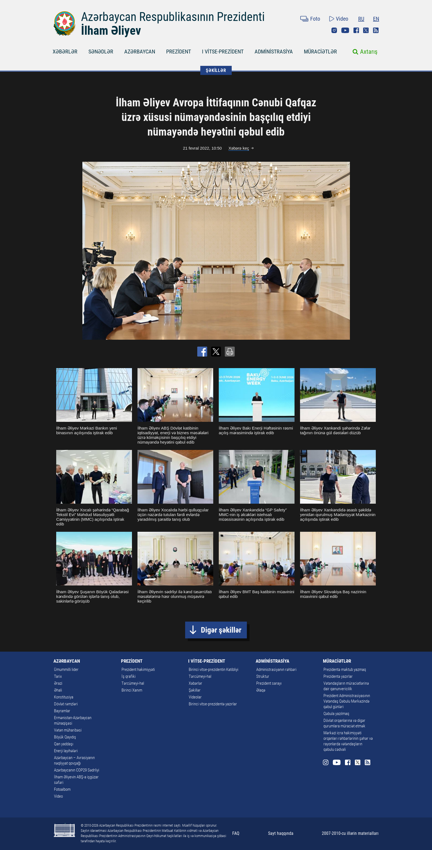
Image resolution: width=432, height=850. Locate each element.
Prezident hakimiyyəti (138, 669)
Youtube (345, 30)
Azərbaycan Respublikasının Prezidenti (173, 17)
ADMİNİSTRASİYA (274, 51)
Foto (315, 18)
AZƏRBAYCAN (139, 51)
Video (342, 18)
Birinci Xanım (131, 690)
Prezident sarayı (269, 683)
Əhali (58, 690)
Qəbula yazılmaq (336, 713)
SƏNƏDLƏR (100, 51)
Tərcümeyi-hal (132, 683)
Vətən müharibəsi (68, 730)
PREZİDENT (178, 51)
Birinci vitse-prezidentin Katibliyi (213, 669)
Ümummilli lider (66, 669)
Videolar (195, 697)
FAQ (235, 833)
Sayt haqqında (280, 833)
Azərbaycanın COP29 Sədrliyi (76, 770)
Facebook (356, 30)
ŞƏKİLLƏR (216, 70)
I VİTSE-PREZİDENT (223, 51)
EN (376, 18)
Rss (376, 30)
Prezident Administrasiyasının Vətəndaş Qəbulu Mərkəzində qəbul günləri (346, 701)
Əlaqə (260, 690)
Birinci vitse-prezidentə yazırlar (213, 703)
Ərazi (58, 683)
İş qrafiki (128, 676)
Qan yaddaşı (63, 743)
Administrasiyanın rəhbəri (276, 669)
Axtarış (368, 51)
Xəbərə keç (238, 148)
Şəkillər (195, 690)
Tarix (58, 676)
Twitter (366, 30)
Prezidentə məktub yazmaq (344, 669)
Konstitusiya (63, 697)
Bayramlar (62, 710)
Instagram (334, 30)
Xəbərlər (195, 683)
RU (361, 18)
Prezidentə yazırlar (338, 676)
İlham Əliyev (111, 30)
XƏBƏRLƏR (65, 51)
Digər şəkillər (221, 630)
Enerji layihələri (66, 750)
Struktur (262, 676)
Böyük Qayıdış (65, 737)
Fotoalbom (62, 789)
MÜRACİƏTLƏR (320, 51)
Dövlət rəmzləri (66, 703)
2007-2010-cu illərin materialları (350, 833)
